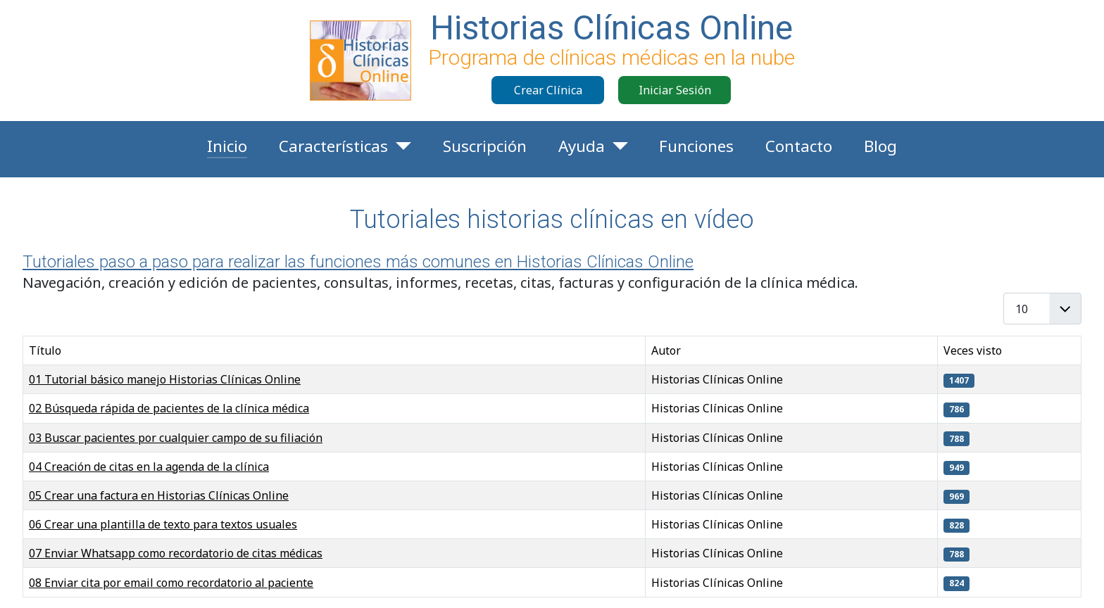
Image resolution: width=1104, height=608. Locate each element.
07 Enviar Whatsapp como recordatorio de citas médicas (175, 553)
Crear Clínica (548, 90)
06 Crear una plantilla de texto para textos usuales (163, 524)
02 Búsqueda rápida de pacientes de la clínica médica (169, 408)
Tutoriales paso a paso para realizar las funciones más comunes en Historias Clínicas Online (358, 262)
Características (333, 146)
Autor (666, 350)
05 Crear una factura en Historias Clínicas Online (159, 495)
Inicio (227, 146)
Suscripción (485, 146)
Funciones (696, 146)
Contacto (798, 146)
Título (45, 350)
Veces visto (972, 350)
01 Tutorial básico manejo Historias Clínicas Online (165, 379)
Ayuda (581, 146)
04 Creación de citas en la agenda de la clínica (149, 466)
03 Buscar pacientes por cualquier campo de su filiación (175, 437)
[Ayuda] (616, 146)
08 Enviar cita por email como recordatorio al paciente (171, 582)
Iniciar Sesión (675, 90)
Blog (880, 146)
